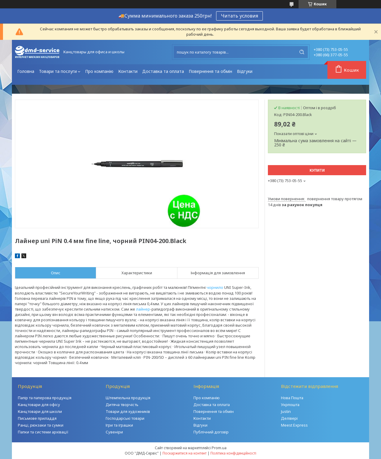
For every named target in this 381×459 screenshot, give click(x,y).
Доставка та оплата (163, 71)
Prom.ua (219, 447)
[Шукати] (302, 52)
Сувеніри (114, 432)
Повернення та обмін (210, 71)
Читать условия (239, 15)
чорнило (215, 287)
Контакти (128, 71)
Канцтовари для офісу (39, 404)
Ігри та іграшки (119, 425)
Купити (317, 170)
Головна (25, 71)
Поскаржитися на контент (185, 453)
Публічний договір (211, 432)
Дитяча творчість (122, 404)
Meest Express (294, 425)
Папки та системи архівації (43, 432)
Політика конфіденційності (233, 453)
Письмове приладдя (37, 418)
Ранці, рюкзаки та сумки (40, 425)
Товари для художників (128, 411)
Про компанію (99, 71)
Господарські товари (125, 418)
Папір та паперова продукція (44, 397)
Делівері (289, 418)
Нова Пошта (292, 397)
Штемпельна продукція (128, 397)
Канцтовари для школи (40, 411)
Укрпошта (290, 404)
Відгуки (244, 71)
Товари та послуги (58, 71)
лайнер (143, 309)
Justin (286, 411)
